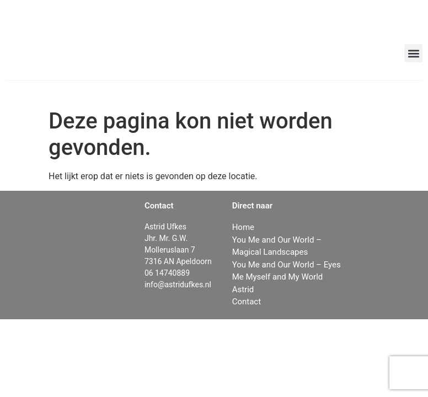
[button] (413, 53)
